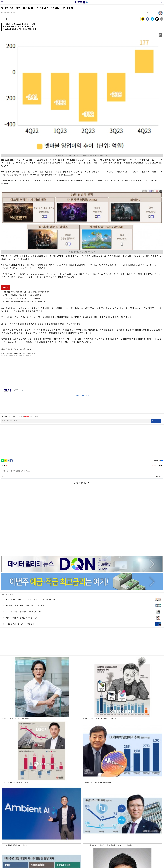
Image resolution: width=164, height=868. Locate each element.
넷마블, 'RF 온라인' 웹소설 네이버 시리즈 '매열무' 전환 (21, 298)
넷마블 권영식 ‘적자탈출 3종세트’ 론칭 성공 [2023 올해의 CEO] (24, 301)
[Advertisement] (82, 372)
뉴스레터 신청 (156, 420)
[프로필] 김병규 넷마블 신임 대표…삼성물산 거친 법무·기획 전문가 (26, 292)
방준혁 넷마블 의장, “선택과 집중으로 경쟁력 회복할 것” (22, 295)
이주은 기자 (18, 390)
